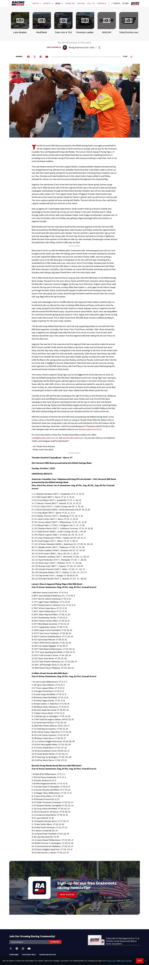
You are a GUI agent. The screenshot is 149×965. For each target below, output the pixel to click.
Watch (36, 3)
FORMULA (101, 3)
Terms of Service (126, 961)
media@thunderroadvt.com (43, 437)
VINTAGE (81, 3)
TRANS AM (70, 3)
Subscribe (13, 954)
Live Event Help (29, 954)
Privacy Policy (112, 961)
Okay (140, 961)
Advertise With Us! (47, 954)
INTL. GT (91, 3)
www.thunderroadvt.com (73, 437)
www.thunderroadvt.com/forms (88, 429)
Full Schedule (20, 16)
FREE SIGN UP (67, 895)
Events (48, 3)
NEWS (59, 3)
